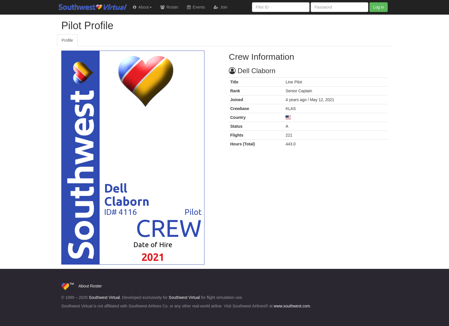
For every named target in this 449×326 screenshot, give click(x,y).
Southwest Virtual (81, 7)
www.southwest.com (292, 306)
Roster (96, 286)
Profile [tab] (67, 40)
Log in (378, 7)
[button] (142, 7)
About (83, 286)
